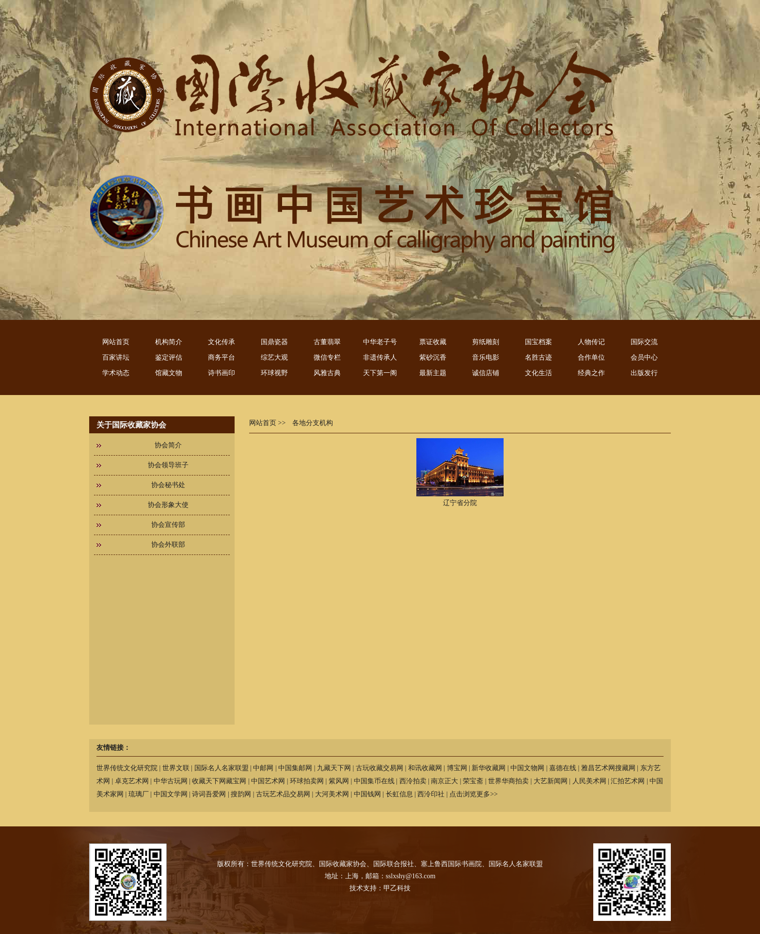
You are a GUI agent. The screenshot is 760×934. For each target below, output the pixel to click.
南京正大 (444, 781)
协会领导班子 (168, 465)
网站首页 (115, 342)
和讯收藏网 (425, 768)
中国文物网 (527, 768)
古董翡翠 (327, 342)
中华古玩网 (171, 781)
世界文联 (176, 768)
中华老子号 (380, 342)
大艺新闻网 (551, 781)
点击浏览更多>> (473, 794)
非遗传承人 (380, 357)
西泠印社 (430, 794)
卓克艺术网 (132, 781)
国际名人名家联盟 (221, 768)
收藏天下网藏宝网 (219, 781)
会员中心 (644, 357)
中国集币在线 (374, 781)
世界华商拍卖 (508, 781)
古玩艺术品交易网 (283, 794)
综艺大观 (274, 357)
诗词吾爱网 (209, 794)
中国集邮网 (295, 768)
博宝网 (457, 768)
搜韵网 (241, 794)
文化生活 (538, 373)
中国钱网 (367, 794)
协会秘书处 (168, 485)
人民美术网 (589, 781)
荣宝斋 (473, 781)
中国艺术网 (268, 781)
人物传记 (591, 342)
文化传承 (221, 342)
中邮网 (263, 768)
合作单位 (591, 357)
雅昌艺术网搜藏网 (608, 768)
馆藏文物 (168, 373)
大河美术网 (332, 794)
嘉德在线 (562, 768)
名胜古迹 (538, 357)
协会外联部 (168, 544)
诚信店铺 (485, 373)
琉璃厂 (138, 794)
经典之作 (591, 373)
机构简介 (168, 342)
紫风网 (339, 781)
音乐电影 (485, 357)
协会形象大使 (168, 504)
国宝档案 (538, 342)
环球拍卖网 (307, 781)
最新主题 (432, 373)
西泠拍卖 (413, 781)
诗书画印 (221, 373)
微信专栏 (327, 357)
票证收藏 (432, 342)
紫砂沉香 (432, 357)
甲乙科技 (397, 888)
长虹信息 (399, 794)
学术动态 (115, 373)
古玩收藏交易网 (379, 768)
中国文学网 (171, 794)
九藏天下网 (334, 768)
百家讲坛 (115, 357)
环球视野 (274, 373)
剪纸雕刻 (485, 342)
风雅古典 (327, 373)
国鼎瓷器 (274, 342)
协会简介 (168, 445)
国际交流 (644, 342)
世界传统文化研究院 (127, 768)
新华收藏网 (489, 768)
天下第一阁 (380, 373)
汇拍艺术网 (628, 781)
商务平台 (221, 357)
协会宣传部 (168, 524)
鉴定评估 (168, 357)
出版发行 (644, 373)
